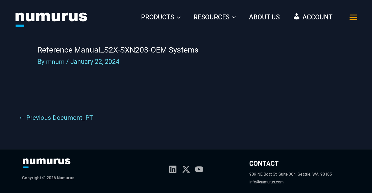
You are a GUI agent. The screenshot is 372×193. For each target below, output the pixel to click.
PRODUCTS (161, 17)
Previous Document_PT (56, 117)
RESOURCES (214, 17)
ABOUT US (264, 17)
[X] (186, 169)
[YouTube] (199, 169)
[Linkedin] (173, 169)
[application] (177, 17)
